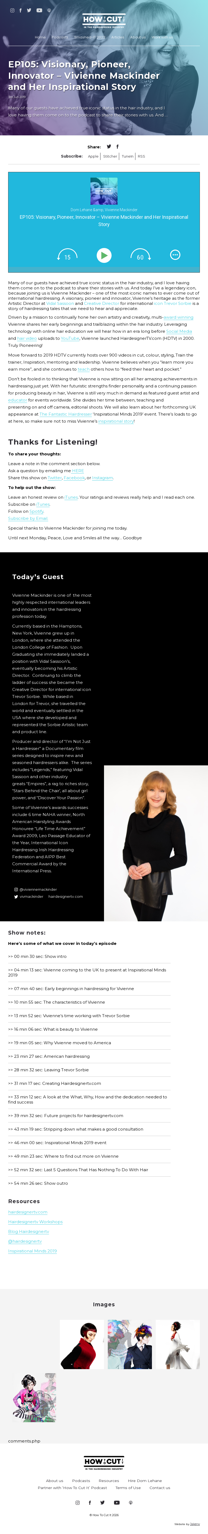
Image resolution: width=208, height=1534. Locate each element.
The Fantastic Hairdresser (66, 414)
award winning (178, 317)
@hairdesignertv (25, 1241)
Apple (93, 156)
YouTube (70, 338)
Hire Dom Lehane (145, 1480)
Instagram (102, 477)
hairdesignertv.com (65, 897)
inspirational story (116, 421)
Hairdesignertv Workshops (35, 1221)
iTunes (71, 497)
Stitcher (110, 156)
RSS (141, 156)
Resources (109, 1480)
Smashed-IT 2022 (89, 37)
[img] (67, 254)
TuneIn (128, 156)
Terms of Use (128, 1488)
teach (84, 369)
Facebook (74, 477)
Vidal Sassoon (60, 303)
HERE (77, 470)
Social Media (179, 331)
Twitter (55, 477)
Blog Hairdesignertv (28, 1231)
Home (40, 37)
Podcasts (60, 37)
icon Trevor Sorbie (172, 303)
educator (17, 400)
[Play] (105, 256)
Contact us (160, 1488)
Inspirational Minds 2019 (32, 1251)
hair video (27, 338)
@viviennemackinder (35, 889)
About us (138, 37)
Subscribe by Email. (28, 518)
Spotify (36, 511)
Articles (117, 37)
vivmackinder (28, 897)
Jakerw (195, 1524)
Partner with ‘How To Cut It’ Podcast (72, 1488)
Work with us (162, 37)
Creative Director (101, 303)
